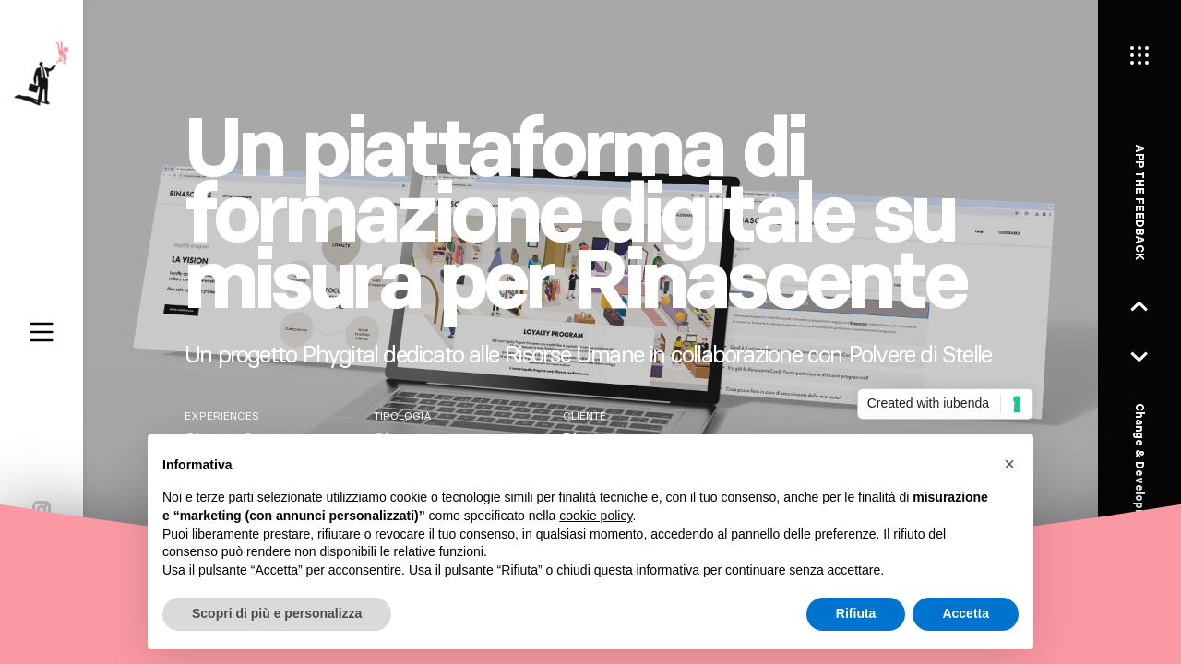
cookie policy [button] (595, 515)
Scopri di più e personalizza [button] (277, 613)
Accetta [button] (965, 613)
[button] (1009, 464)
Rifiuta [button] (856, 613)
